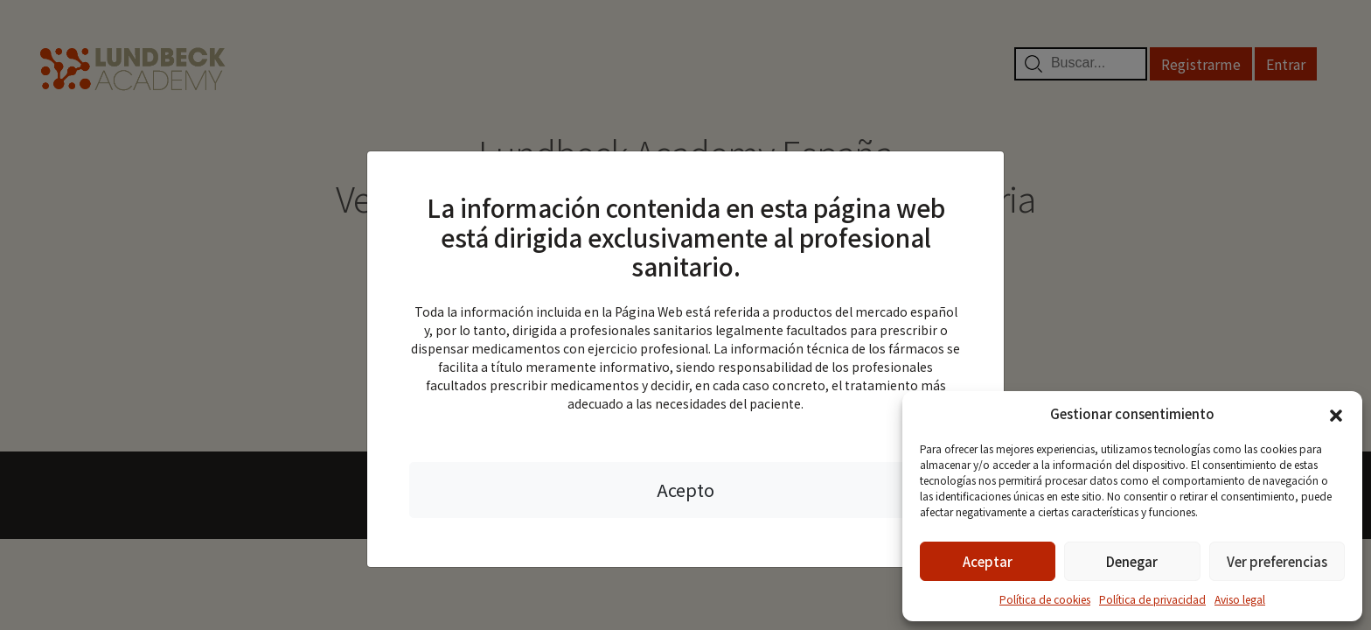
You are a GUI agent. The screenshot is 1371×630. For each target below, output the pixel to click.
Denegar (1132, 561)
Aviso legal (1239, 599)
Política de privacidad (1152, 599)
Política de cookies (1044, 599)
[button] (1336, 414)
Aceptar (988, 561)
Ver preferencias (1277, 561)
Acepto (685, 489)
